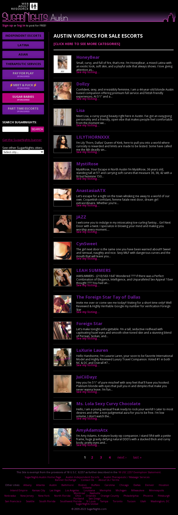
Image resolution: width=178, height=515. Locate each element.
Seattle (30, 501)
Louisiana (81, 490)
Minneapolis (148, 490)
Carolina (110, 484)
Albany (28, 484)
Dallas (137, 484)
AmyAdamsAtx (92, 430)
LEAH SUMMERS (93, 270)
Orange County (109, 495)
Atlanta (41, 484)
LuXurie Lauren (92, 350)
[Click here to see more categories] (87, 43)
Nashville (87, 493)
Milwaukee (130, 490)
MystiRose (87, 163)
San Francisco (13, 501)
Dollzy (82, 84)
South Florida (47, 501)
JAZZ (81, 217)
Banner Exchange (65, 480)
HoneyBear (88, 57)
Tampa (104, 501)
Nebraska (10, 495)
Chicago (124, 484)
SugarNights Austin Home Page (43, 477)
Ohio (78, 495)
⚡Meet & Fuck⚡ (23, 86)
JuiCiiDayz (86, 377)
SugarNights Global (87, 503)
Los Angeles (64, 490)
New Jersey (27, 495)
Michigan (113, 490)
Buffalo (96, 484)
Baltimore (68, 484)
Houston (164, 484)
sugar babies (23, 98)
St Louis (90, 501)
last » (137, 457)
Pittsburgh (163, 495)
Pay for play (23, 74)
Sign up (7, 25)
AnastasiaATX (90, 190)
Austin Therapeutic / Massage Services (126, 477)
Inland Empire (11, 490)
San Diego (95, 498)
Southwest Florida (70, 501)
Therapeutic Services (23, 64)
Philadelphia (130, 495)
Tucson (131, 501)
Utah (143, 501)
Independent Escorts (23, 35)
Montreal (166, 490)
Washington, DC (159, 501)
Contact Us (87, 480)
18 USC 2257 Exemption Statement (139, 472)
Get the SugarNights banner (22, 140)
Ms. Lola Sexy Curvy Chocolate (108, 403)
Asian (23, 54)
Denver (149, 484)
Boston (83, 484)
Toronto (117, 501)
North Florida (62, 495)
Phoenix (148, 495)
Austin (53, 484)
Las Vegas (47, 490)
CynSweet (86, 243)
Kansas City (30, 490)
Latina (23, 45)
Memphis (97, 490)
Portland (79, 498)
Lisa (80, 110)
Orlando (90, 495)
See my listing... (88, 72)
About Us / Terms (109, 480)
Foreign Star (89, 323)
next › (122, 457)
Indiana (87, 487)
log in (21, 25)
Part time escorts (23, 109)
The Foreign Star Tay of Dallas (108, 297)
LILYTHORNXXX (92, 137)
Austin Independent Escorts (82, 477)
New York (44, 495)
